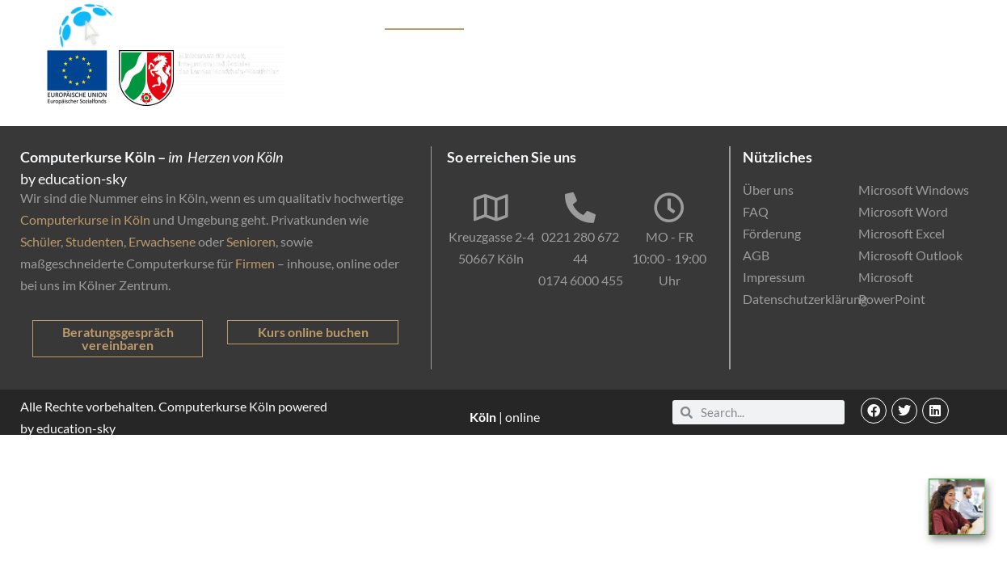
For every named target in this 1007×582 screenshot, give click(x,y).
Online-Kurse (706, 20)
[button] (874, 411)
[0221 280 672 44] (580, 207)
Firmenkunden (537, 20)
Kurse (352, 20)
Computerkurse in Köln (85, 219)
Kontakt (934, 20)
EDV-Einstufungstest (828, 20)
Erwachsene (162, 241)
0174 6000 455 (580, 280)
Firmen (255, 263)
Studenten (94, 241)
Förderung (623, 20)
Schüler (40, 241)
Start (305, 20)
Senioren (251, 241)
